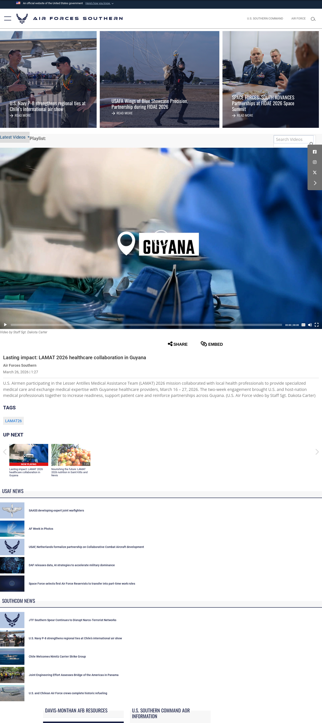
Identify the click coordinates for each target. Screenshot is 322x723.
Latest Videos (13, 137)
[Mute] (310, 325)
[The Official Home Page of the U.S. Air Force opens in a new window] (298, 18)
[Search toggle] (314, 18)
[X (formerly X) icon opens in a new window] (315, 172)
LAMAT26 (13, 421)
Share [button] (178, 344)
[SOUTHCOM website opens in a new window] (265, 18)
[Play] (5, 325)
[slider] (146, 325)
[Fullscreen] (317, 325)
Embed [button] (212, 344)
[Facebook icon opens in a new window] (315, 152)
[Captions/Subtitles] (303, 325)
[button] (99, 3)
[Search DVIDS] (294, 139)
